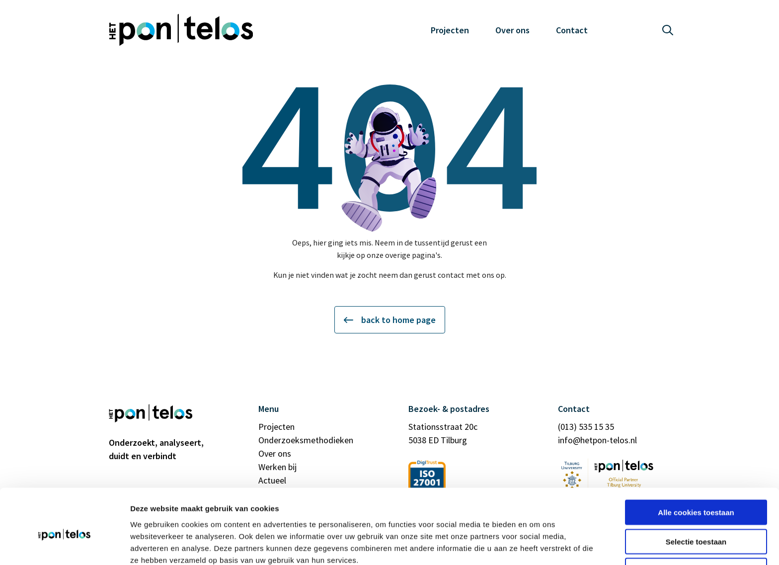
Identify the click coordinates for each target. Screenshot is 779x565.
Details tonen (536, 545)
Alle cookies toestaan (696, 466)
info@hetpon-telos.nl (597, 440)
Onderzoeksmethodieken (305, 440)
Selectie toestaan (696, 495)
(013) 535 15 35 (586, 426)
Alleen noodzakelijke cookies (696, 524)
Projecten (450, 30)
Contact (572, 30)
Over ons (512, 30)
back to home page (390, 319)
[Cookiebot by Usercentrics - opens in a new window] (64, 545)
